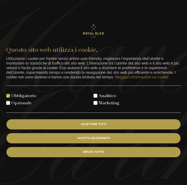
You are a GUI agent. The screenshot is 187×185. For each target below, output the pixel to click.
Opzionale (21, 103)
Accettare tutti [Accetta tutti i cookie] (93, 124)
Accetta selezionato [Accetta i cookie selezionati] (93, 138)
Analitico (107, 95)
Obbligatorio (23, 95)
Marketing (109, 103)
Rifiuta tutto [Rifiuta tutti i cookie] (93, 152)
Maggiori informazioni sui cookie (141, 77)
